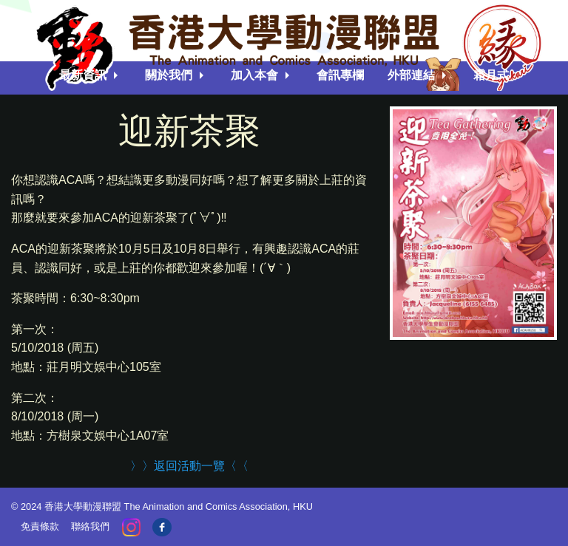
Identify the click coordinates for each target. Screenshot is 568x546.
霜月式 (491, 75)
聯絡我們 (90, 526)
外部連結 (411, 75)
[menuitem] (90, 75)
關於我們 (168, 75)
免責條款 (40, 526)
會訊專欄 (340, 75)
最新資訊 (82, 75)
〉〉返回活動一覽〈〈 (189, 466)
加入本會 (254, 75)
